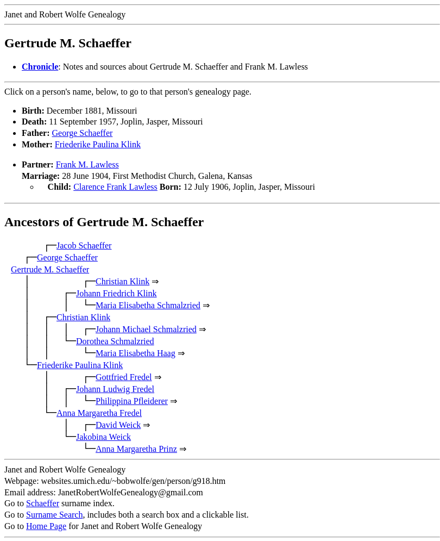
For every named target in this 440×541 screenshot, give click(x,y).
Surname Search (54, 513)
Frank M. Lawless (87, 164)
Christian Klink (122, 280)
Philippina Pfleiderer (132, 400)
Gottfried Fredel (124, 376)
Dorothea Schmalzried (115, 340)
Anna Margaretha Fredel (99, 411)
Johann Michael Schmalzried (146, 328)
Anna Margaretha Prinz (136, 447)
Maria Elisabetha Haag (135, 352)
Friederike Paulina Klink (98, 144)
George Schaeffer (82, 133)
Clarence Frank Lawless (115, 186)
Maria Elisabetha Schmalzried (148, 304)
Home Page (46, 525)
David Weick (118, 423)
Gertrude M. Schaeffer (50, 268)
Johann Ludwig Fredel (115, 388)
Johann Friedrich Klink (116, 292)
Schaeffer (42, 502)
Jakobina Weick (103, 435)
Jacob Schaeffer (83, 244)
